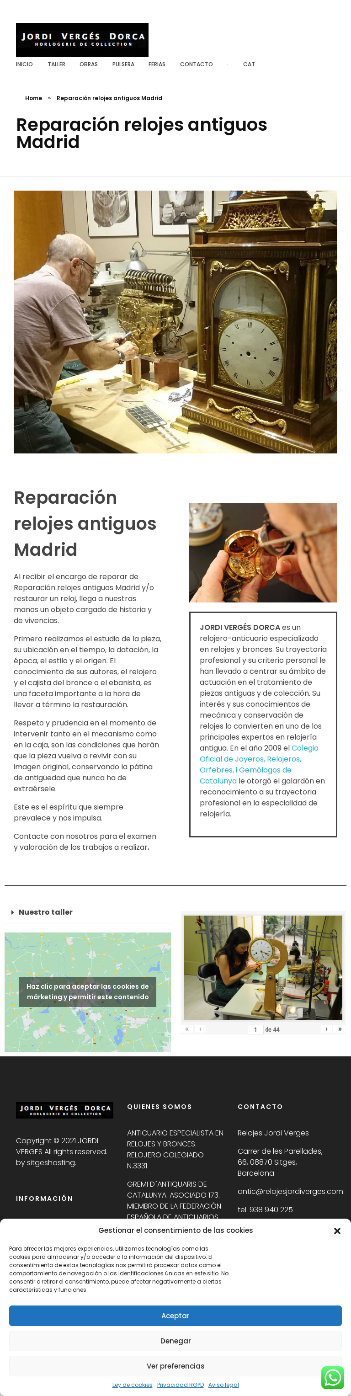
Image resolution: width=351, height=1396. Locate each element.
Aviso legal (223, 1385)
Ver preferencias (176, 1366)
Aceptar (175, 1316)
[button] (337, 1230)
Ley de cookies (132, 1385)
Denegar (175, 1341)
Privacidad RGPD (180, 1385)
